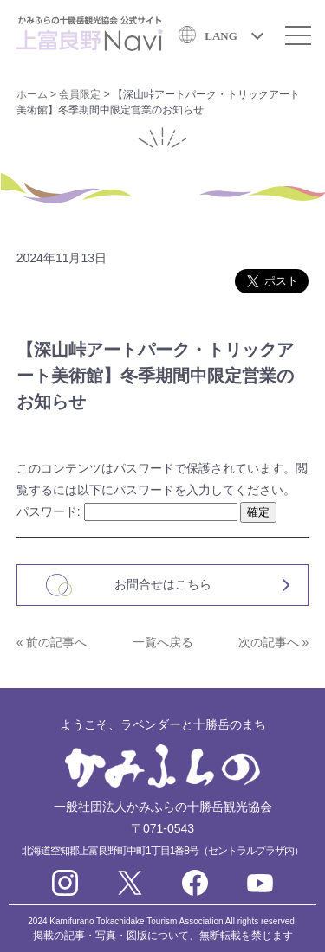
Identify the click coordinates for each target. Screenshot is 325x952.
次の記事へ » (273, 642)
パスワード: (126, 511)
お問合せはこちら (162, 584)
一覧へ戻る (163, 642)
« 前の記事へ (52, 642)
